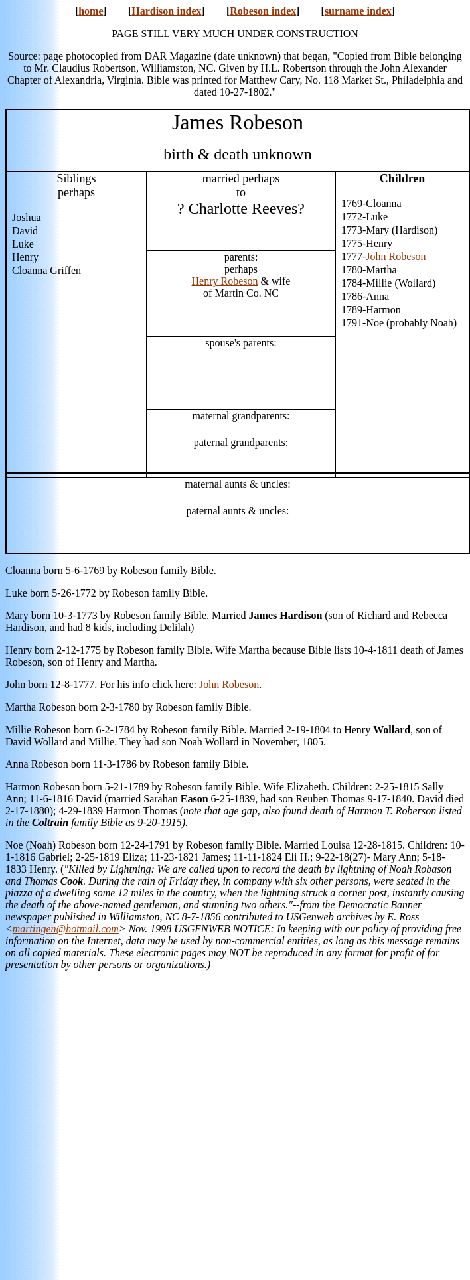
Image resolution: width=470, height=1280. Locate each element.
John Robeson (396, 256)
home (90, 11)
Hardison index (166, 11)
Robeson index (263, 11)
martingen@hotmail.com (66, 928)
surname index (358, 11)
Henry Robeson (225, 281)
